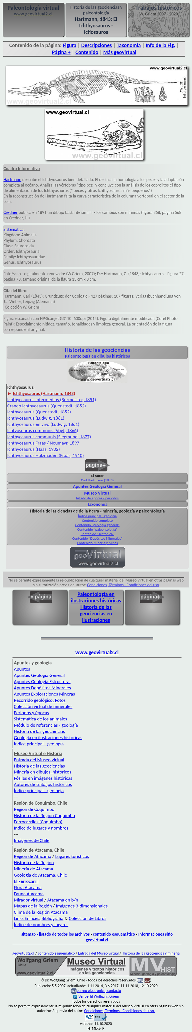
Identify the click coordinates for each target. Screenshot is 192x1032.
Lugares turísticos (72, 856)
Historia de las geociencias (39, 731)
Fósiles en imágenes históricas (43, 778)
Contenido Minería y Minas (97, 543)
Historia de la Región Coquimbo (44, 815)
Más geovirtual (119, 52)
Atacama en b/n (62, 900)
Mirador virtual (28, 900)
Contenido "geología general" (97, 525)
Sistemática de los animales (40, 719)
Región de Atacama (32, 856)
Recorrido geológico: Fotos (40, 700)
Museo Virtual (97, 493)
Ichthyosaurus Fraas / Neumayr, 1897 (43, 443)
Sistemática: (14, 229)
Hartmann (12, 179)
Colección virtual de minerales (43, 706)
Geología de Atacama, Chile (40, 875)
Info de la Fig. (160, 45)
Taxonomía (129, 45)
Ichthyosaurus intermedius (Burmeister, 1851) (51, 399)
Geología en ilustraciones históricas (48, 737)
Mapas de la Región (33, 906)
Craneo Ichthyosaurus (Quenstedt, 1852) (46, 406)
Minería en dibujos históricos (42, 772)
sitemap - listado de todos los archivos (55, 934)
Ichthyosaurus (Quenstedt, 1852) (39, 412)
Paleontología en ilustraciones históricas (96, 597)
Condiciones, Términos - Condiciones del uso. (119, 1010)
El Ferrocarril (26, 881)
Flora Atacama (28, 887)
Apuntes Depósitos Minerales (42, 688)
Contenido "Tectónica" (97, 534)
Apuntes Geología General (39, 675)
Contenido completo (97, 520)
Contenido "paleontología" (97, 529)
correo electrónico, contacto (99, 990)
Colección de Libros (87, 918)
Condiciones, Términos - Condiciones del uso (123, 584)
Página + (61, 52)
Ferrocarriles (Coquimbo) (38, 822)
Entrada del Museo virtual (39, 760)
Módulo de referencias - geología (46, 725)
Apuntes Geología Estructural (42, 681)
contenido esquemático (114, 934)
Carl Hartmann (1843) (97, 480)
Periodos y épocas (31, 712)
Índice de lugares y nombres (41, 828)
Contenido (87, 52)
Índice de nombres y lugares (41, 924)
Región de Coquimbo (34, 809)
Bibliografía (53, 918)
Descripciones (96, 45)
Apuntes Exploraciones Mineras (44, 694)
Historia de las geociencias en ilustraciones (96, 613)
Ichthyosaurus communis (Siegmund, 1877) (49, 437)
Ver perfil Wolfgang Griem (96, 996)
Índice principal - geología (97, 516)
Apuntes (22, 669)
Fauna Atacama (29, 894)
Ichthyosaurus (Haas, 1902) (33, 449)
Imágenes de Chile (32, 840)
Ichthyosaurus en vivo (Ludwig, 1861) (43, 424)
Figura (69, 45)
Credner (11, 212)
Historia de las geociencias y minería (151, 953)
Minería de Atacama (33, 869)
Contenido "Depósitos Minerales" (97, 538)
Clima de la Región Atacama (41, 912)
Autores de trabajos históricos (43, 784)
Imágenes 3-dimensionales (82, 906)
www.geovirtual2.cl (97, 652)
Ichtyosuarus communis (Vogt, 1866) (42, 430)
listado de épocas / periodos (97, 498)
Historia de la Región (34, 862)
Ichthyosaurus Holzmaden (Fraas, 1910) (45, 455)
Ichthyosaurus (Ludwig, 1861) (35, 418)
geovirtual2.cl (23, 953)
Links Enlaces (26, 918)
